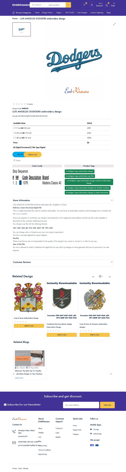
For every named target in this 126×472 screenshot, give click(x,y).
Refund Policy (42, 451)
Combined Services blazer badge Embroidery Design (59, 323)
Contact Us (59, 425)
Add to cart (50, 154)
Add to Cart (29, 323)
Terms (20, 465)
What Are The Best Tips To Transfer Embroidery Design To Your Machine (29, 369)
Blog (39, 438)
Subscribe (107, 402)
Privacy (14, 465)
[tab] (21, 29)
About (40, 425)
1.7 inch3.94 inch (22, 128)
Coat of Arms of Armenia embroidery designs (94, 323)
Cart (39, 434)
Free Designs (82, 12)
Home (75, 423)
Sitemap (25, 465)
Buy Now (24, 154)
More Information (21, 200)
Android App (95, 431)
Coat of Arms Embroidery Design (26, 316)
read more (19, 375)
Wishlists (41, 430)
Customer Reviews (22, 262)
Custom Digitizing (97, 12)
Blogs (109, 12)
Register (58, 434)
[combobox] (38, 5)
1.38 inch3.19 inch (23, 137)
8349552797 (23, 433)
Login (57, 430)
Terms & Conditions (44, 447)
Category (76, 431)
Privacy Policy (42, 443)
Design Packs (77, 427)
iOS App (94, 426)
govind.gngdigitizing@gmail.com (29, 442)
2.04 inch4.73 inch (23, 133)
